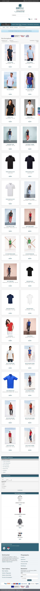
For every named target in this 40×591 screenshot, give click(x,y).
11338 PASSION (10, 62)
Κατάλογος (23, 565)
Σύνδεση (3, 0)
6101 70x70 (20, 537)
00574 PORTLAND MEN (10, 418)
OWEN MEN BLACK (29, 281)
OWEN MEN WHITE (29, 308)
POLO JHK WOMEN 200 (30, 89)
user (22, 572)
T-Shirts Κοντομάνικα (6, 461)
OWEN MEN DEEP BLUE (10, 308)
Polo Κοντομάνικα (5, 464)
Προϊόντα (23, 559)
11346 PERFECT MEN (10, 144)
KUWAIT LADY (10, 117)
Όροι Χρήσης (5, 571)
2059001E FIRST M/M (20, 502)
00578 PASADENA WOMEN (29, 363)
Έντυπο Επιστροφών (7, 577)
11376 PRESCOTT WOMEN (29, 199)
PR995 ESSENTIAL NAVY (30, 171)
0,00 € (30, 19)
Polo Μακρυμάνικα (5, 466)
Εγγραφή (7, 0)
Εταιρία (22, 557)
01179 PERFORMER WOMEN (10, 253)
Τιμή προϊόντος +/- (5, 41)
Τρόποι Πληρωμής (6, 573)
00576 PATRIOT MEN (10, 445)
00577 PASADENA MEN (10, 363)
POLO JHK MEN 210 (10, 89)
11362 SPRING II (30, 336)
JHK (4, 483)
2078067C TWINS (20, 525)
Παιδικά (3, 472)
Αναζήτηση (20, 490)
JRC (4, 484)
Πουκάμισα (4, 470)
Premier (5, 486)
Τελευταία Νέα (24, 561)
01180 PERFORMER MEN (30, 253)
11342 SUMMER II (30, 62)
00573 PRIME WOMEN (30, 226)
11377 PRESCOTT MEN (10, 226)
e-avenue (21, 589)
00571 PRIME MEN (10, 281)
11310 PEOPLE (10, 336)
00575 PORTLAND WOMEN (30, 418)
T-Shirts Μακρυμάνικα (6, 463)
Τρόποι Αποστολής (6, 575)
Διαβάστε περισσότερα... (7, 561)
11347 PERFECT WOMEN (29, 144)
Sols (4, 487)
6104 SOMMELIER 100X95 (20, 514)
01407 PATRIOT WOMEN (29, 445)
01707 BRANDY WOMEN (30, 390)
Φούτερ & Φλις (5, 468)
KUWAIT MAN (29, 117)
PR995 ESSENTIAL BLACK (10, 171)
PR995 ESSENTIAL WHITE (10, 199)
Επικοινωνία (24, 563)
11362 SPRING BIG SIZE (10, 390)
